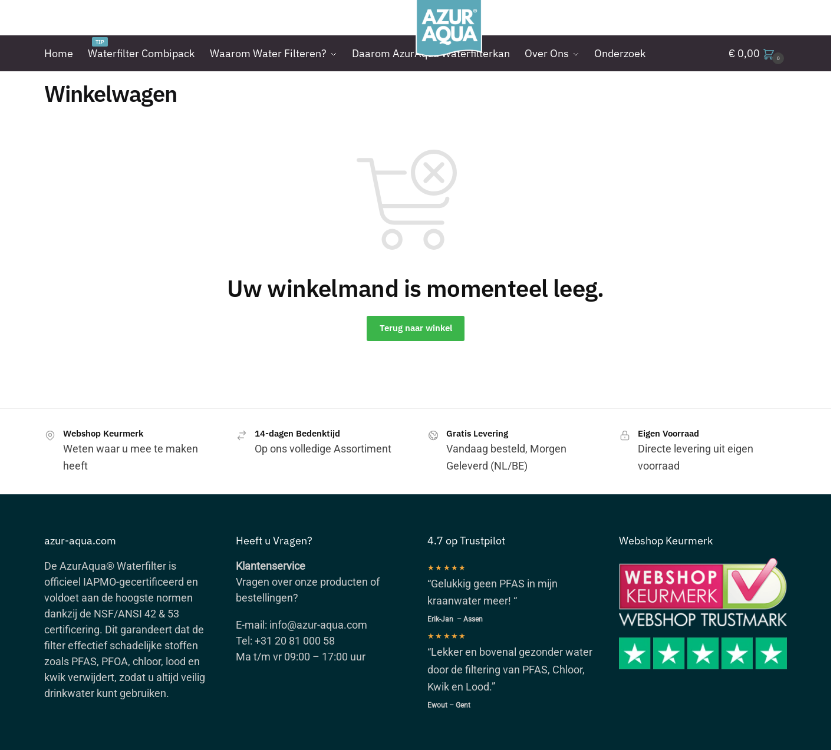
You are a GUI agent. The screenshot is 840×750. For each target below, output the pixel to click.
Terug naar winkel (416, 327)
